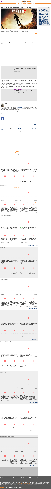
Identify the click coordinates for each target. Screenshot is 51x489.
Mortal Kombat (16, 187)
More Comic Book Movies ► (33, 245)
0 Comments (19, 152)
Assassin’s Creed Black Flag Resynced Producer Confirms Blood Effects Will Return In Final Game (44, 11)
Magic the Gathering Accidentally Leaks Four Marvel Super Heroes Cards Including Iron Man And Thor (44, 23)
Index (3, 477)
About (9, 477)
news (5, 5)
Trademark (30, 477)
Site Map (6, 477)
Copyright (27, 477)
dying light (22, 5)
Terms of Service (20, 126)
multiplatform (9, 5)
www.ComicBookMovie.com (28, 111)
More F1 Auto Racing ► (33, 402)
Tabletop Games (7, 202)
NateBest (4, 116)
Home (2, 5)
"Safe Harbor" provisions (25, 125)
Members (33, 3)
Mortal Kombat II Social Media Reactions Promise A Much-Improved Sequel (43, 17)
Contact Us (2, 487)
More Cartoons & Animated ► (32, 369)
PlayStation (23, 3)
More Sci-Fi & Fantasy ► (33, 277)
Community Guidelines (27, 126)
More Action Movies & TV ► (33, 434)
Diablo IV (17, 202)
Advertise (36, 477)
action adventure (16, 5)
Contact (34, 477)
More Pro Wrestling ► (34, 465)
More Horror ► (35, 339)
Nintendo (27, 3)
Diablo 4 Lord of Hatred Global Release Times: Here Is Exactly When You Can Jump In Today (43, 14)
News (17, 3)
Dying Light (5, 33)
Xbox (20, 3)
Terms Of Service (13, 477)
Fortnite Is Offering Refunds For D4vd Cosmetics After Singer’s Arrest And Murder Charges (44, 20)
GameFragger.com (20, 107)
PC (30, 3)
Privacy (24, 477)
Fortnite (36, 187)
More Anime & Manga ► (33, 308)
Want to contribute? (19, 146)
